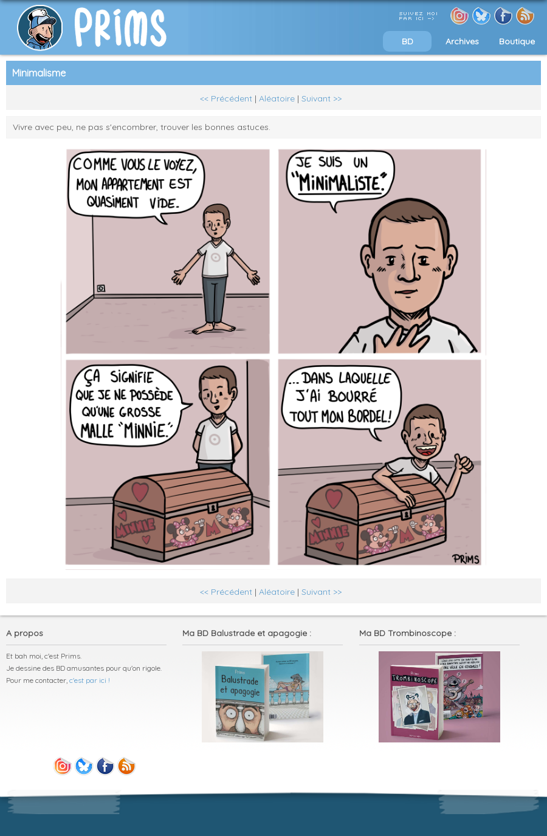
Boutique (517, 41)
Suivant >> (321, 98)
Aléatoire (277, 98)
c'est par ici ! (89, 680)
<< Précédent (226, 98)
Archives (462, 41)
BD (407, 41)
